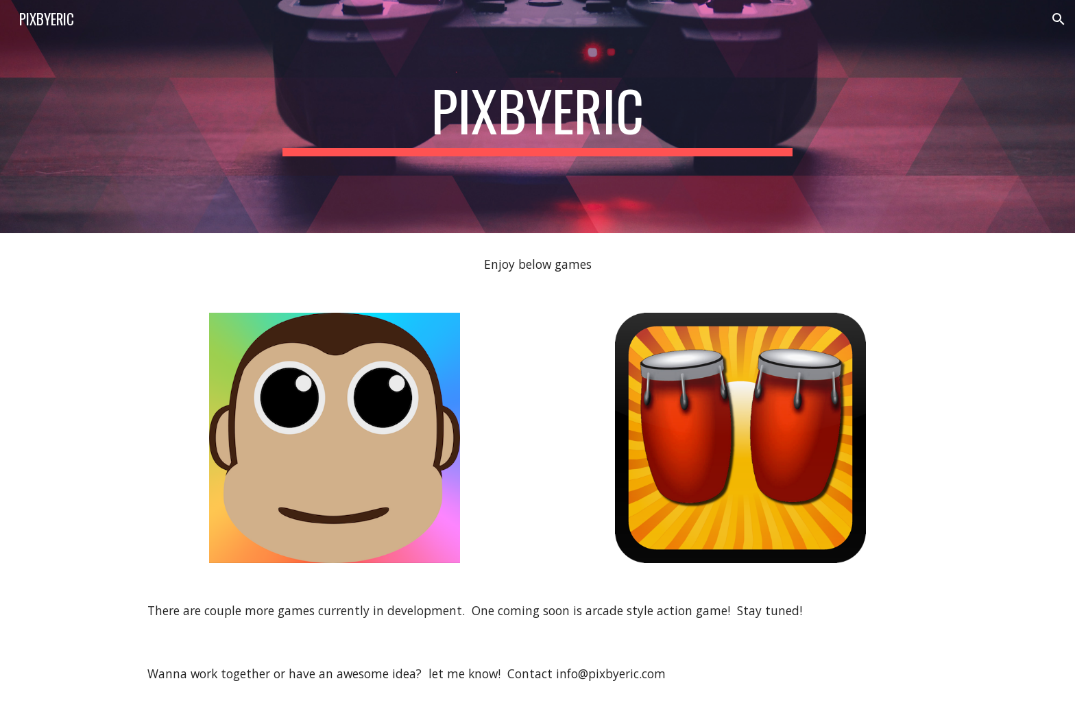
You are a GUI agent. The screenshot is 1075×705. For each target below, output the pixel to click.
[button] (1058, 19)
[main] (537, 116)
